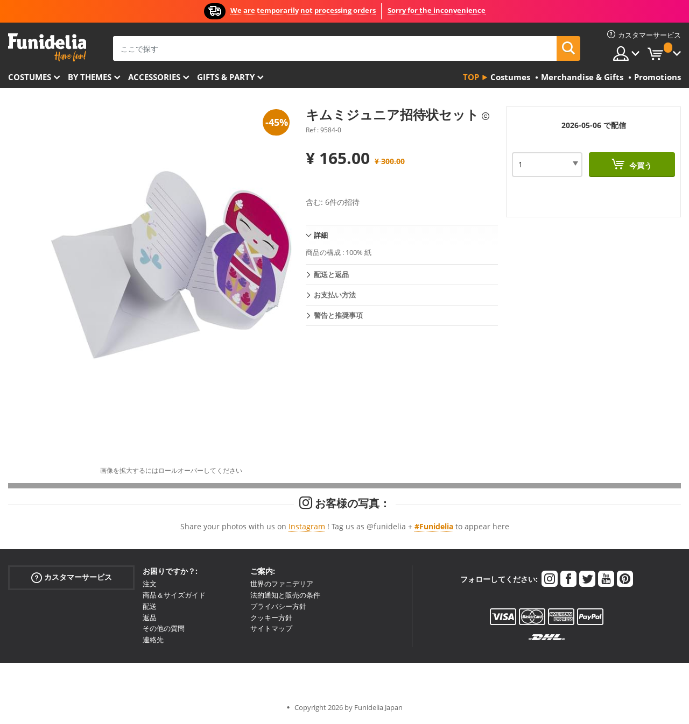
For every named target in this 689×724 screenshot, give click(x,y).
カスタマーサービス (71, 577)
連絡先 (153, 639)
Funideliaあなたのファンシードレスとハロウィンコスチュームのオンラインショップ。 (47, 47)
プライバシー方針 (278, 606)
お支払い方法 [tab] (335, 295)
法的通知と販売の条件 (285, 595)
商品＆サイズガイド (174, 595)
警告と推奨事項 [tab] (338, 315)
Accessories (154, 77)
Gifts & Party (226, 77)
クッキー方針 (271, 617)
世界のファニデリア (281, 583)
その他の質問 (164, 628)
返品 (150, 617)
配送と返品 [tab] (331, 274)
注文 (150, 583)
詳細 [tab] (321, 235)
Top (471, 77)
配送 (150, 606)
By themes (89, 77)
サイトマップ (271, 628)
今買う (639, 165)
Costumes (29, 77)
